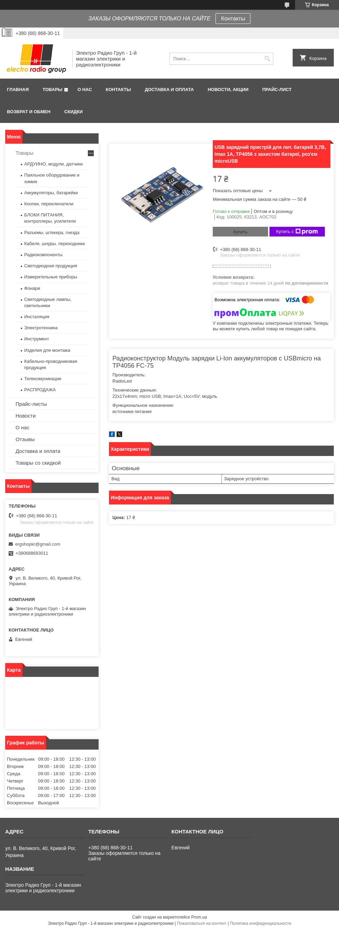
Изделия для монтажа (47, 350)
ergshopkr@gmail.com (37, 544)
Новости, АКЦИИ (228, 89)
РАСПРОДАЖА (40, 389)
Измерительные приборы (50, 276)
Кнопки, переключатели (48, 203)
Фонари (32, 288)
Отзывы (25, 439)
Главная (18, 89)
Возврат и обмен (29, 111)
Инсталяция (36, 316)
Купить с (297, 232)
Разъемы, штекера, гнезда (51, 232)
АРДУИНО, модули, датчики (53, 164)
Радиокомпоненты (43, 254)
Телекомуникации (42, 378)
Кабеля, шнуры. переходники (54, 243)
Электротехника (41, 327)
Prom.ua (199, 917)
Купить (240, 231)
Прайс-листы (31, 404)
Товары (52, 89)
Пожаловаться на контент (201, 923)
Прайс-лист (277, 89)
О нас (84, 89)
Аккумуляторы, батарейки (51, 192)
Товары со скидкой (38, 463)
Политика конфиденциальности (260, 923)
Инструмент (36, 338)
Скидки (73, 111)
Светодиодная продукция (50, 265)
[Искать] (267, 59)
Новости (26, 416)
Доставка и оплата (169, 89)
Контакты (233, 18)
